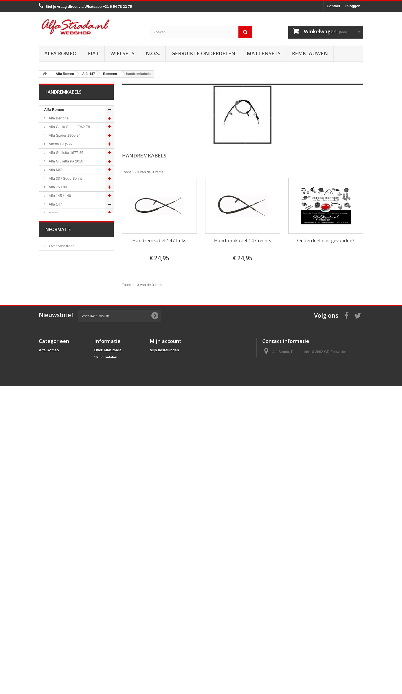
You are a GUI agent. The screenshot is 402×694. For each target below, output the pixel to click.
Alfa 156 (55, 428)
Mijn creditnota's (164, 637)
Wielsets (122, 53)
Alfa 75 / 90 (57, 187)
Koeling (54, 239)
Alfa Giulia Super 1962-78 (69, 127)
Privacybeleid (106, 659)
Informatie (57, 518)
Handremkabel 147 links (159, 240)
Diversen (55, 333)
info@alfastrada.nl (299, 652)
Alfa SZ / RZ (58, 488)
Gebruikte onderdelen (203, 53)
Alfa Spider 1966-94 (64, 135)
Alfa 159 (55, 437)
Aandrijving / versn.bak (66, 264)
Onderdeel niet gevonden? (325, 240)
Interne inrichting (61, 394)
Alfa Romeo (60, 53)
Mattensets (264, 53)
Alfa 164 (55, 454)
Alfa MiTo (55, 170)
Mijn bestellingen (164, 630)
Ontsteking (57, 221)
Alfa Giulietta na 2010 (65, 161)
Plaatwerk (56, 385)
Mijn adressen (162, 644)
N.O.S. (153, 53)
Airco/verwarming (62, 359)
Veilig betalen (59, 541)
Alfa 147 (55, 204)
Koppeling (56, 256)
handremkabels (60, 316)
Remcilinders (59, 299)
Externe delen (59, 402)
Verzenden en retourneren (69, 558)
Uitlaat (53, 247)
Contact (333, 6)
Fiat (93, 53)
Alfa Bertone (58, 118)
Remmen (55, 273)
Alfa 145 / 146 (59, 196)
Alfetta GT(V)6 (60, 144)
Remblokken (58, 290)
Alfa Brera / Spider (63, 445)
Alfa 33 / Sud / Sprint (65, 178)
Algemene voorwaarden (67, 550)
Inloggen (352, 6)
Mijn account (165, 621)
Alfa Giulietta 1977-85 (65, 153)
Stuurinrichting (60, 342)
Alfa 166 (55, 462)
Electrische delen (62, 368)
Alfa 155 (55, 419)
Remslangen (58, 307)
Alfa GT (54, 471)
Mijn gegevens (162, 652)
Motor (53, 213)
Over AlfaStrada (61, 533)
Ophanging (57, 351)
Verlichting (56, 376)
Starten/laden (59, 230)
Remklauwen (310, 53)
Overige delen (59, 411)
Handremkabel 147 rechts (242, 240)
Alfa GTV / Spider (62, 480)
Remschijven (58, 282)
